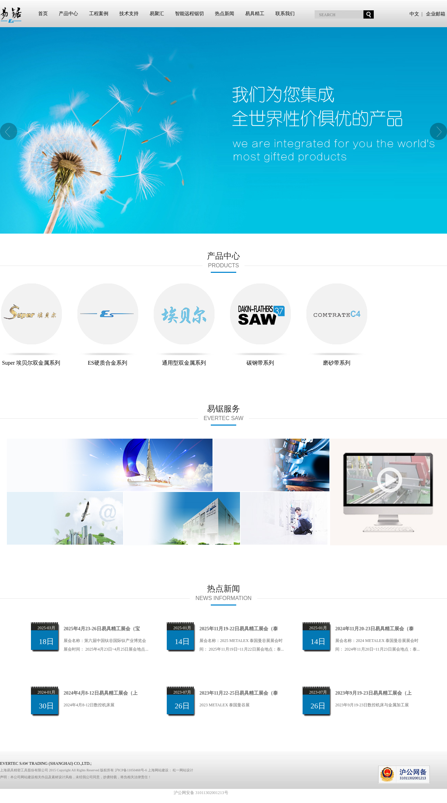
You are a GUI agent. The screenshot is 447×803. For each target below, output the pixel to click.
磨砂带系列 (337, 324)
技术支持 (129, 13)
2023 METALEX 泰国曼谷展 (224, 705)
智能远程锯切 (189, 13)
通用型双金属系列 (184, 324)
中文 (414, 14)
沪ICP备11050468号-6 (131, 770)
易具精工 (254, 13)
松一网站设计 (183, 770)
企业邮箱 (435, 14)
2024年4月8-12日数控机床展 (89, 705)
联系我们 (285, 13)
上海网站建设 (158, 770)
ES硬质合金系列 (108, 324)
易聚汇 (157, 13)
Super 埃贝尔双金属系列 (31, 324)
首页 (43, 13)
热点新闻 (224, 13)
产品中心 (68, 13)
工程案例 (98, 13)
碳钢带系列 (260, 324)
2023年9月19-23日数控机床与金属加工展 (372, 705)
